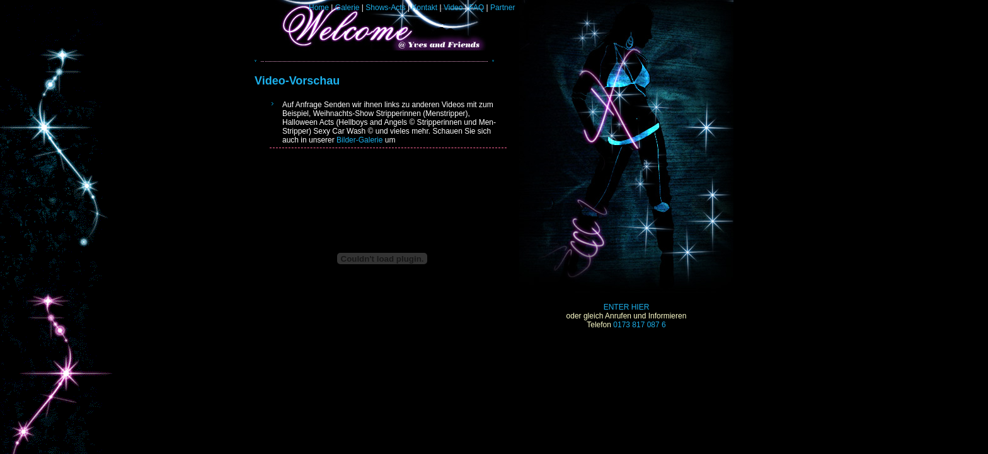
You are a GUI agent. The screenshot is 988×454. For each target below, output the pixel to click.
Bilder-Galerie (359, 140)
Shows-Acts (385, 7)
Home (319, 7)
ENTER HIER (627, 307)
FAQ (476, 7)
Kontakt (424, 7)
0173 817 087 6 (639, 324)
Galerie (347, 7)
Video (453, 7)
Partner (502, 7)
